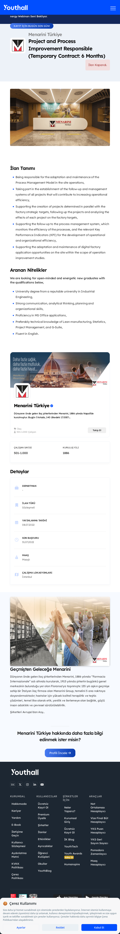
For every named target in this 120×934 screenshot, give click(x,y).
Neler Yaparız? (69, 809)
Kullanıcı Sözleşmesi (18, 844)
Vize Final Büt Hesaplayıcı (99, 820)
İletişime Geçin (17, 833)
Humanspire (72, 864)
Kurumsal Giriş (70, 820)
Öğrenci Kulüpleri (44, 854)
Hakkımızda (19, 804)
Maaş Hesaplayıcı (98, 862)
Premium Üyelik (43, 816)
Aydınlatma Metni (19, 854)
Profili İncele (60, 753)
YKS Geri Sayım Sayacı (99, 841)
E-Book (16, 824)
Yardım (16, 817)
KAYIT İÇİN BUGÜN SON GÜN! (32, 25)
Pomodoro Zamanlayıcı (99, 852)
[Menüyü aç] (113, 8)
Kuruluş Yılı (71, 447)
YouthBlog (44, 870)
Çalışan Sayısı (23, 447)
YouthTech (71, 846)
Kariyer (16, 810)
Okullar (42, 863)
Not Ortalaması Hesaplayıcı (98, 807)
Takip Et (97, 430)
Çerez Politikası (17, 876)
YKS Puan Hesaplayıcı (98, 830)
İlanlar (42, 832)
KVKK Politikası (17, 865)
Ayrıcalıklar (45, 846)
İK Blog (69, 839)
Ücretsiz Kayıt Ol (43, 805)
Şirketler (43, 825)
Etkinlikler (44, 839)
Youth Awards (73, 855)
